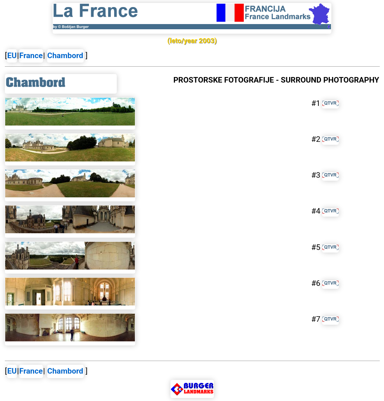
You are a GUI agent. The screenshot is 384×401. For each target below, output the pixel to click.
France (31, 55)
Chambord (65, 55)
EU (12, 55)
